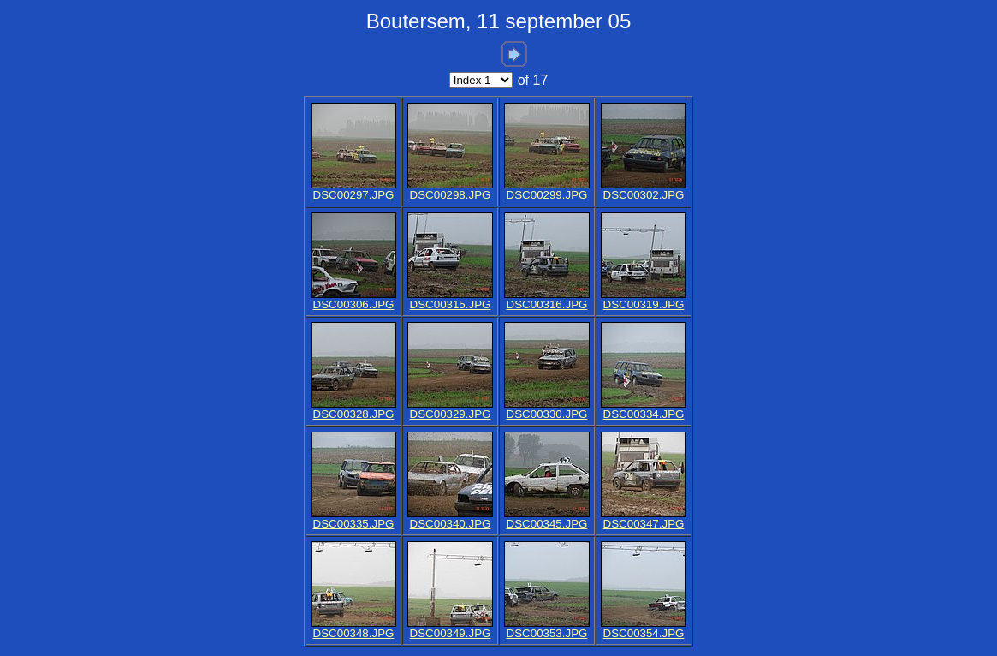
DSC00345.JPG (547, 523)
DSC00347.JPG (644, 523)
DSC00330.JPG (547, 414)
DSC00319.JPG (644, 304)
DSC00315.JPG (450, 304)
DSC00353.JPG (547, 633)
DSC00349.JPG (450, 633)
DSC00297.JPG (354, 194)
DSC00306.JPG (354, 304)
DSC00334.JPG (644, 414)
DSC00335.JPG (354, 523)
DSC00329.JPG (450, 414)
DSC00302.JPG (644, 194)
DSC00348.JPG (354, 633)
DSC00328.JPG (354, 414)
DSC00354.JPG (644, 633)
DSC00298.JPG (450, 194)
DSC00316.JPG (547, 304)
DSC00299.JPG (547, 194)
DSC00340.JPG (450, 523)
